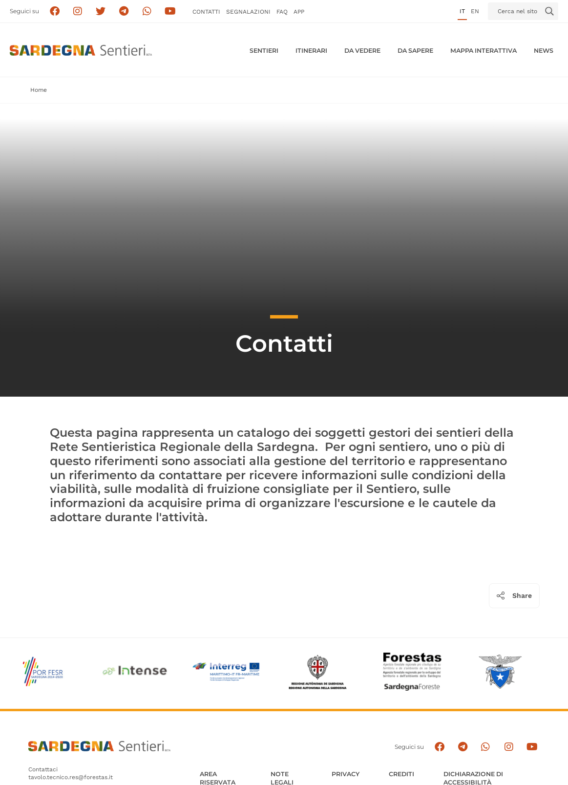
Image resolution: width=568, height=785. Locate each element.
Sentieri (264, 50)
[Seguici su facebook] (54, 11)
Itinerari (311, 50)
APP (299, 11)
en (475, 11)
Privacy (345, 774)
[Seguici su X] (100, 11)
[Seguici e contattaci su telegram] (123, 11)
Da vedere (362, 50)
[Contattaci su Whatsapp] (147, 11)
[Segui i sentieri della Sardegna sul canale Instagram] (78, 11)
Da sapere (415, 50)
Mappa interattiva (483, 50)
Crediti (401, 774)
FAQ (282, 11)
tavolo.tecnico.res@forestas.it (70, 777)
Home (38, 89)
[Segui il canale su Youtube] (170, 11)
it (462, 11)
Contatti (206, 11)
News (543, 50)
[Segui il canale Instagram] (508, 747)
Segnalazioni (248, 11)
